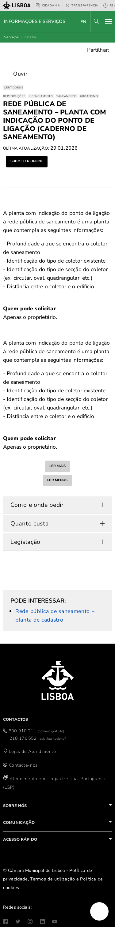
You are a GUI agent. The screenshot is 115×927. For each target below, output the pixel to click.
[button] (96, 21)
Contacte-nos (23, 765)
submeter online (26, 161)
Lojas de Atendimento (32, 751)
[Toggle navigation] (108, 21)
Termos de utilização (52, 879)
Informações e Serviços (34, 21)
